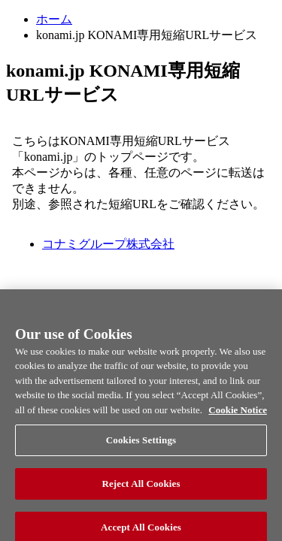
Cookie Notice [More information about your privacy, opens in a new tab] (237, 418)
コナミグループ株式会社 (108, 243)
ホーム (54, 19)
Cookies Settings (141, 449)
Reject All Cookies (141, 491)
